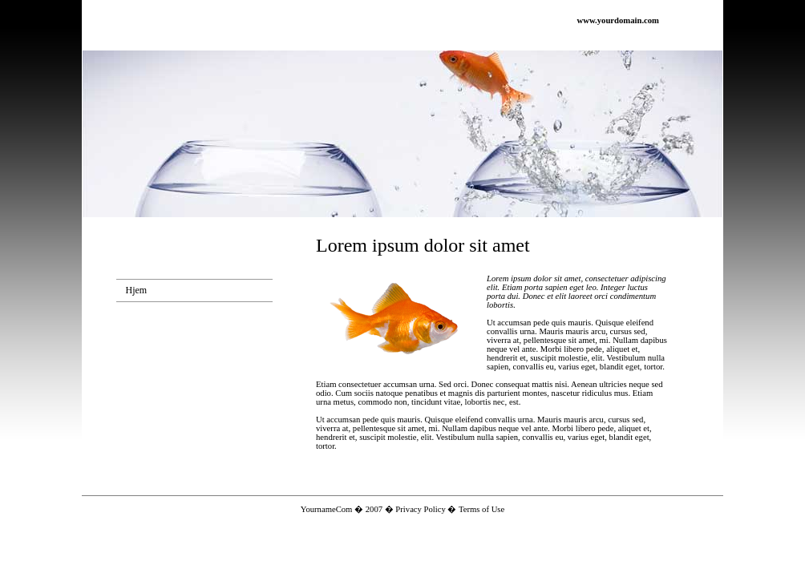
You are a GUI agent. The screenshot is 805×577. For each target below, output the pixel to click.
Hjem (137, 290)
